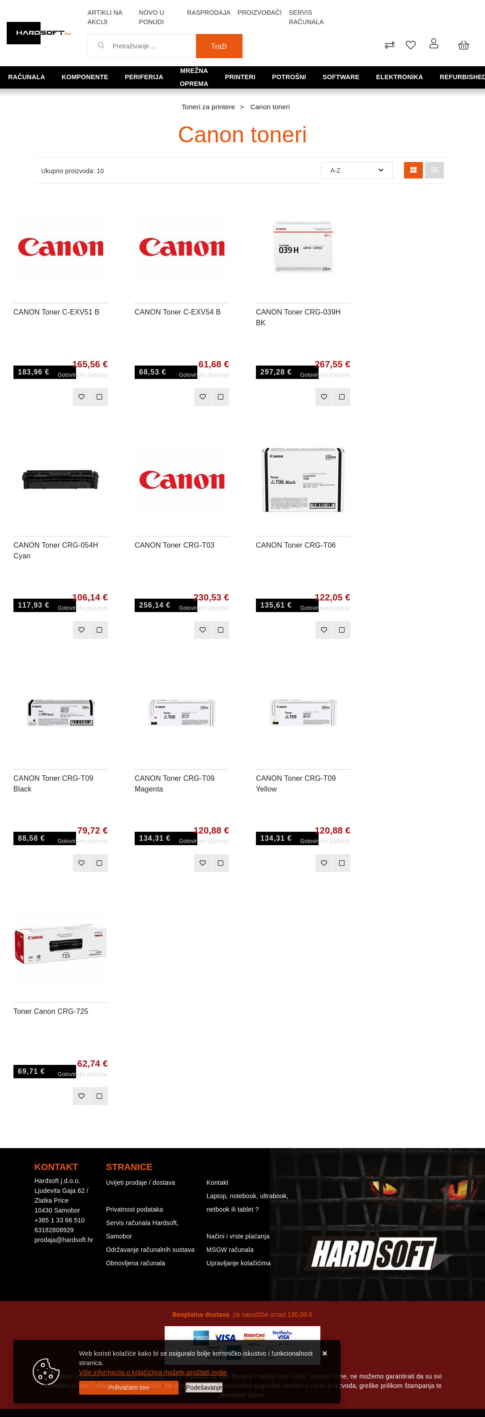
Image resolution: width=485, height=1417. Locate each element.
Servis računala (306, 17)
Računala (26, 77)
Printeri (250, 77)
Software (340, 77)
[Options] (204, 1387)
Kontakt (218, 1182)
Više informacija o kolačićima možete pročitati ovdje (153, 1372)
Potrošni (294, 77)
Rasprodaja (208, 12)
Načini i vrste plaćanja (238, 1236)
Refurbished (453, 77)
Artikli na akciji (105, 17)
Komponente (80, 77)
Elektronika (394, 77)
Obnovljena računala (135, 1263)
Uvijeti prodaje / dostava (140, 1182)
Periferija (134, 77)
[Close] (129, 1388)
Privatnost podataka (134, 1209)
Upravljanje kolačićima (239, 1263)
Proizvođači (260, 12)
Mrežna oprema (194, 77)
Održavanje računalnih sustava (150, 1249)
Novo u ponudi (151, 17)
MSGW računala (230, 1249)
